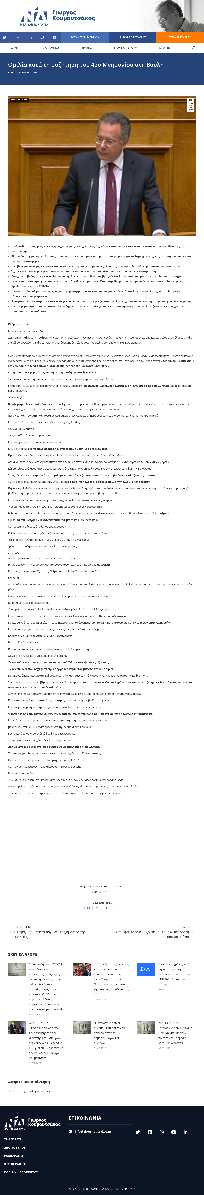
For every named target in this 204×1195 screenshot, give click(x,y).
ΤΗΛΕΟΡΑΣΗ (13, 1139)
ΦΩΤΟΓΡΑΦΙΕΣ (15, 1164)
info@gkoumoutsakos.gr (90, 1131)
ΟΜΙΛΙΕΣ (106, 892)
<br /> (77, 836)
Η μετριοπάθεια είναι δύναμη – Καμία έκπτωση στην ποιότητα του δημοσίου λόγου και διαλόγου (109, 1033)
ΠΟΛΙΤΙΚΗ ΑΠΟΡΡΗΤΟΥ (21, 1172)
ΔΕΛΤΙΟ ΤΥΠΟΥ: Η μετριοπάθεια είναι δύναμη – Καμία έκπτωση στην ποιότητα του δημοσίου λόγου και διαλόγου (175, 1033)
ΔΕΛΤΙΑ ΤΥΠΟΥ (15, 1147)
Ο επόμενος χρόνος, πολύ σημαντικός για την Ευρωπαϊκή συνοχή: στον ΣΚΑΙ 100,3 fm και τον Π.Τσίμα (174, 974)
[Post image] (17, 969)
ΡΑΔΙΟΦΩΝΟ (13, 1156)
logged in (27, 1091)
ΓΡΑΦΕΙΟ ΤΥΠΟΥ (19, 100)
